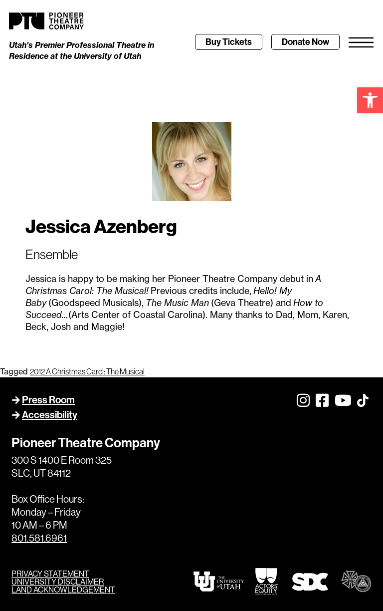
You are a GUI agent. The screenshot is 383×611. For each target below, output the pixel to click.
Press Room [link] (48, 399)
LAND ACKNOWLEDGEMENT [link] (63, 590)
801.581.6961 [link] (39, 538)
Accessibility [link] (49, 414)
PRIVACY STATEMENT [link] (50, 574)
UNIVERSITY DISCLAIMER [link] (57, 582)
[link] (370, 100)
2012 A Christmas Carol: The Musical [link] (87, 371)
